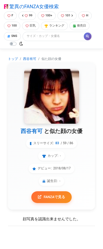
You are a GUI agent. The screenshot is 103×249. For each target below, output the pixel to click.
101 (67, 15)
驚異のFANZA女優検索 (31, 6)
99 (27, 15)
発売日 (79, 25)
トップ (13, 59)
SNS (12, 36)
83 (57, 143)
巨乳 (31, 25)
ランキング (54, 25)
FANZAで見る (51, 197)
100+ (46, 15)
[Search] (53, 36)
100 (12, 25)
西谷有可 (29, 59)
